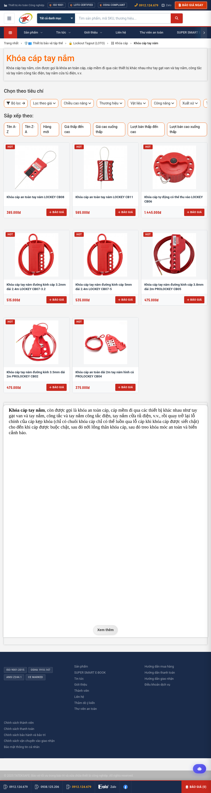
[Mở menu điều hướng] (9, 18)
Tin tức (79, 678)
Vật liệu (138, 103)
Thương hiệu (110, 103)
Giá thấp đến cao (74, 129)
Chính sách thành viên (19, 723)
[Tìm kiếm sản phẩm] (123, 18)
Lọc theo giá (44, 103)
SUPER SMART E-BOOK (90, 672)
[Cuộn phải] (204, 32)
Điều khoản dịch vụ (157, 684)
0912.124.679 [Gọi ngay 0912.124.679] (146, 5)
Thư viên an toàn (85, 709)
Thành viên (81, 690)
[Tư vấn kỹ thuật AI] (199, 768)
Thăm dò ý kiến (84, 703)
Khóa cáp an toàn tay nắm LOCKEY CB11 (104, 197)
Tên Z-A (29, 129)
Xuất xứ (190, 103)
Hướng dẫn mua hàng (159, 666)
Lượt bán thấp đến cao (144, 129)
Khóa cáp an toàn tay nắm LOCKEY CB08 (35, 197)
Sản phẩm (81, 666)
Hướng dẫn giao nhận (159, 678)
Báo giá (56, 212)
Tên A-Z (11, 129)
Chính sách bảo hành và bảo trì (25, 735)
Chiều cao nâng (77, 103)
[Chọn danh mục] (56, 18)
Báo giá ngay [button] (191, 5)
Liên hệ (79, 697)
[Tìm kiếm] (177, 18)
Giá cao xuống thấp (106, 129)
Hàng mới (47, 129)
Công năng (164, 103)
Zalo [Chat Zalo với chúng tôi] (166, 5)
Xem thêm (105, 630)
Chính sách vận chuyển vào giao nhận (29, 741)
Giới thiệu (80, 684)
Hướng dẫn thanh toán (160, 672)
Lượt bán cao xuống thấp (185, 129)
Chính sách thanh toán (19, 729)
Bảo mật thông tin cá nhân (22, 747)
